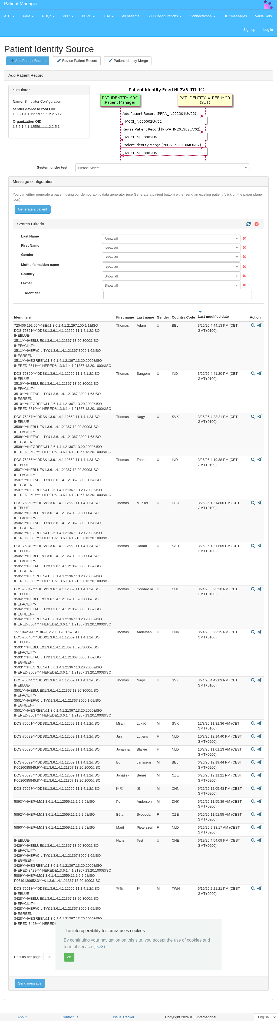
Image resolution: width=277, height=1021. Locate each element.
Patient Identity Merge (128, 60)
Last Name (30, 236)
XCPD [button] (88, 16)
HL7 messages (235, 16)
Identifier (32, 293)
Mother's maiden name (40, 265)
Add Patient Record (28, 60)
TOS (99, 946)
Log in (268, 30)
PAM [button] (28, 16)
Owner (26, 283)
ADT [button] (9, 16)
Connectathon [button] (202, 16)
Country (28, 274)
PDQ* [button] (48, 16)
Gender (27, 255)
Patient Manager (21, 3)
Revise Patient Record (77, 60)
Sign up (249, 30)
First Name (30, 245)
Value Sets (263, 16)
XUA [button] (108, 16)
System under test (52, 167)
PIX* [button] (68, 16)
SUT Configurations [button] (164, 16)
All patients (130, 16)
